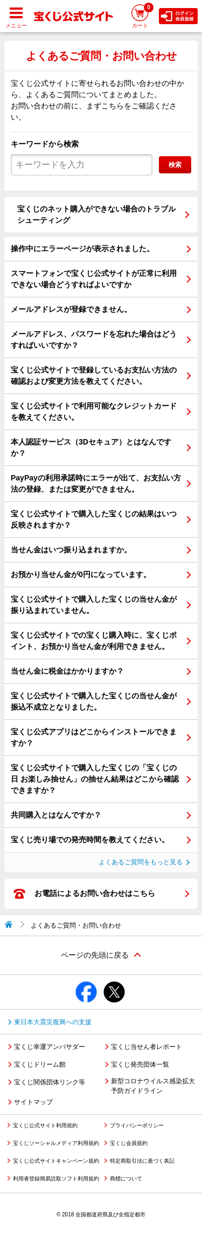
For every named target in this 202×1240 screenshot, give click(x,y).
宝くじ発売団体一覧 (140, 1064)
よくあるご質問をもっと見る (141, 862)
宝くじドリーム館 (40, 1064)
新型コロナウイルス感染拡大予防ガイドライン (153, 1086)
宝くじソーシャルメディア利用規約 (56, 1143)
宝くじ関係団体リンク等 (49, 1082)
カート (142, 15)
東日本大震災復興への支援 (53, 1022)
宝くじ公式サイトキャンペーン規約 (56, 1161)
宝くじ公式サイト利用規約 (45, 1125)
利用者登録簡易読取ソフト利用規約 (56, 1178)
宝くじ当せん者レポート (146, 1047)
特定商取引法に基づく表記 (142, 1161)
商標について (126, 1178)
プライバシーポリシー (137, 1125)
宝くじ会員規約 (129, 1143)
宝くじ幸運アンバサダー (49, 1047)
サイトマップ (33, 1102)
